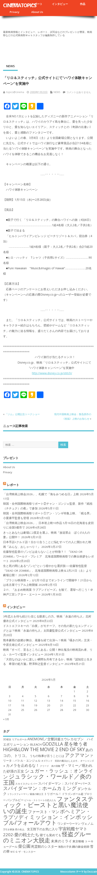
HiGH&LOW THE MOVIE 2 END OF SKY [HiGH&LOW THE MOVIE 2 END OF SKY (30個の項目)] (44, 749)
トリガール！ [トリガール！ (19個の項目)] (52, 794)
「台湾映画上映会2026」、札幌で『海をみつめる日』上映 (41, 494)
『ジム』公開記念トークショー (22, 414)
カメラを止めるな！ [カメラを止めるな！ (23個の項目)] (22, 765)
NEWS (10, 66)
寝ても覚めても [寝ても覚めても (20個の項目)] (50, 835)
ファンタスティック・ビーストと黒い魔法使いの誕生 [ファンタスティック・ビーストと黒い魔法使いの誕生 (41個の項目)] (48, 805)
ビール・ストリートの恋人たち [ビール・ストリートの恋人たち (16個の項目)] (40, 800)
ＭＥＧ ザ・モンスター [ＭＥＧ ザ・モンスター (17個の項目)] (23, 851)
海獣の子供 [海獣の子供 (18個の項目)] (64, 847)
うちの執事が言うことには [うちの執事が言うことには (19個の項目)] (47, 756)
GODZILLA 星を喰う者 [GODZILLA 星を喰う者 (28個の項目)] (64, 744)
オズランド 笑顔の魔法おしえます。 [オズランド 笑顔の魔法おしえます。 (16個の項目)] (60, 760)
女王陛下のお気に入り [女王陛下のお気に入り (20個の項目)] (42, 829)
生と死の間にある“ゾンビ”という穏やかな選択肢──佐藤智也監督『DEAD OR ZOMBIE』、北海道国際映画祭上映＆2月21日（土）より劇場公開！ (47, 570)
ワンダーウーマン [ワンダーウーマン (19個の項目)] (69, 823)
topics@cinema (15, 92)
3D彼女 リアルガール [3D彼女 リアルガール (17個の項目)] (15, 739)
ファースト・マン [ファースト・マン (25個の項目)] (43, 811)
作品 (82, 4)
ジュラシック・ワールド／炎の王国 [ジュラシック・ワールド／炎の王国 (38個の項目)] (47, 779)
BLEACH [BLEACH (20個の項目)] (36, 744)
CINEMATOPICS (19, 5)
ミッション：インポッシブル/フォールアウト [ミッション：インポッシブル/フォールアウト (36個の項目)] (48, 819)
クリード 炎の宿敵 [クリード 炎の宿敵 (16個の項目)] (50, 765)
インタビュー (60, 4)
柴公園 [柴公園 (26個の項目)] (24, 846)
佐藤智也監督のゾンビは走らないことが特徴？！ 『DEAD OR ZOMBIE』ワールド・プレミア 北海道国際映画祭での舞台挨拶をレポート (48, 556)
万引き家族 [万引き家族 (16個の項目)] (8, 829)
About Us (37, 12)
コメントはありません (78, 92)
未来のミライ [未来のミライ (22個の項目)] (61, 841)
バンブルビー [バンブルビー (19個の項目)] (15, 800)
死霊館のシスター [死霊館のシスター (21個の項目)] (44, 846)
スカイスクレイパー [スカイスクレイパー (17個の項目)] (26, 783)
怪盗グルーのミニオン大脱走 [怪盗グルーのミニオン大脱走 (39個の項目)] (47, 837)
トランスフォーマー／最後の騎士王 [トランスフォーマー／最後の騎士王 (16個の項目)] (25, 794)
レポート (37, 4)
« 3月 (6, 719)
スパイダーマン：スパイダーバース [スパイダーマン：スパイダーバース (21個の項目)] (64, 783)
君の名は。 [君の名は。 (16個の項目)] (20, 829)
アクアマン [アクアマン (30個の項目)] (77, 755)
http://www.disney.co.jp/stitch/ (52, 373)
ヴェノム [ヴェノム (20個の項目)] (87, 823)
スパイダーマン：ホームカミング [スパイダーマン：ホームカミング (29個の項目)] (40, 788)
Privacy (14, 12)
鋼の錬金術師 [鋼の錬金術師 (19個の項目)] (80, 847)
